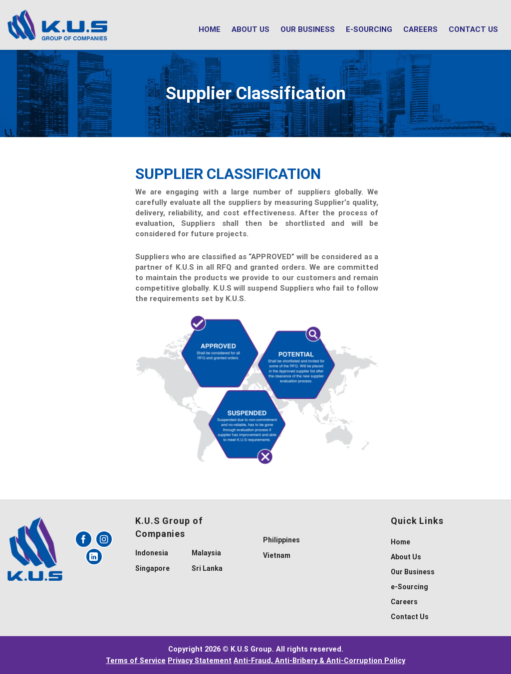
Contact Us (473, 29)
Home (210, 29)
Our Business (307, 29)
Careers (420, 29)
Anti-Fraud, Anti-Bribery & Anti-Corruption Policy (319, 661)
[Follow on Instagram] (104, 539)
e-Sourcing (369, 29)
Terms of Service (136, 661)
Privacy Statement (200, 661)
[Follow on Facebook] (83, 539)
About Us (250, 29)
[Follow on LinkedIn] (94, 556)
